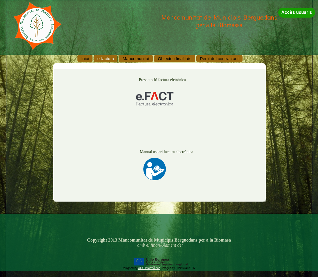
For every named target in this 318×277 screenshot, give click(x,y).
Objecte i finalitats (174, 58)
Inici (85, 58)
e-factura (105, 58)
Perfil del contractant (219, 58)
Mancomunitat (136, 58)
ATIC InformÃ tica (149, 268)
